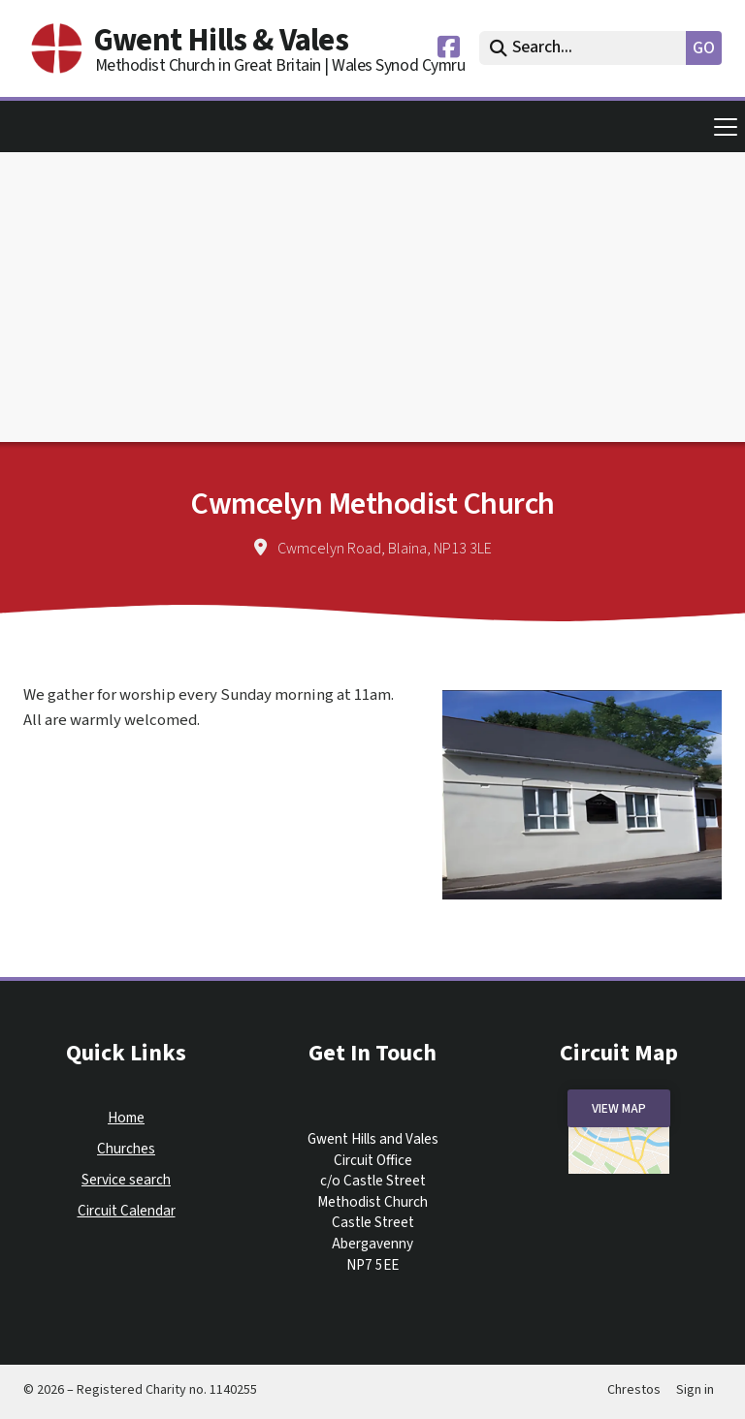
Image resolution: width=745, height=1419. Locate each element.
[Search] (587, 48)
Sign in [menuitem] (695, 1390)
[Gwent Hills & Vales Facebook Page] (448, 51)
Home (126, 1118)
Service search (126, 1180)
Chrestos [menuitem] (634, 1390)
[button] (372, 126)
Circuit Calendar (127, 1211)
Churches (126, 1149)
